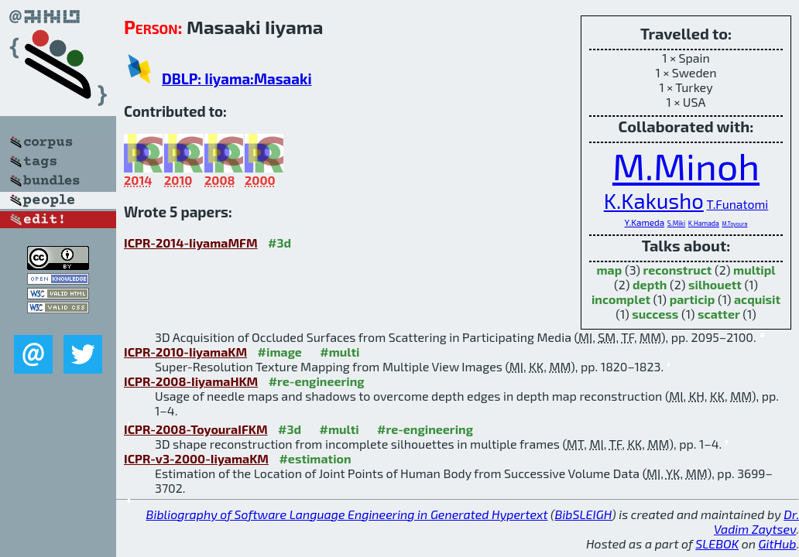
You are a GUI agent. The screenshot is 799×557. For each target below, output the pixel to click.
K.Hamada (703, 223)
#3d (279, 242)
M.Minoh (686, 165)
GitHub (778, 543)
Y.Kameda (645, 222)
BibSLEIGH (583, 514)
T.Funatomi (737, 203)
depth (650, 284)
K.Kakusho (654, 201)
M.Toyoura (735, 223)
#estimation (315, 458)
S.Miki (676, 223)
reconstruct (677, 269)
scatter (719, 313)
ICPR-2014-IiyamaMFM (191, 242)
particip (692, 299)
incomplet (621, 299)
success (655, 313)
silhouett (715, 284)
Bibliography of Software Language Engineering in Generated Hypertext (347, 514)
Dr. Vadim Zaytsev (756, 521)
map (609, 269)
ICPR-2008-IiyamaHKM (191, 381)
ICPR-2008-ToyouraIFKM (196, 429)
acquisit (757, 299)
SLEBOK (717, 543)
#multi (339, 351)
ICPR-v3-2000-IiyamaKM (196, 458)
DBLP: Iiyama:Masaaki (237, 78)
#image (280, 351)
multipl (754, 269)
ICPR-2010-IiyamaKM (185, 351)
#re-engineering (317, 381)
